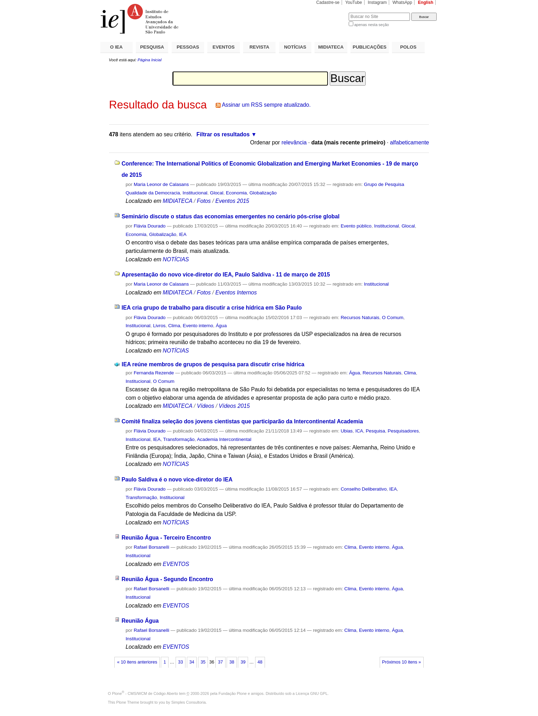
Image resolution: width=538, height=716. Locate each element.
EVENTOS (224, 47)
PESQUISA (152, 47)
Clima (174, 325)
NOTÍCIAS (295, 47)
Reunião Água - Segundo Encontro (167, 579)
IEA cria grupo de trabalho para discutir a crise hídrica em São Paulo (211, 308)
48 (260, 662)
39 (243, 662)
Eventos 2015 (232, 201)
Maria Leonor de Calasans (161, 184)
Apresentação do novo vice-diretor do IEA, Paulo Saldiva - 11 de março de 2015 (225, 275)
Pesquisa (375, 431)
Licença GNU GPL (312, 693)
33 (180, 662)
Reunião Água (140, 621)
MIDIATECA (330, 47)
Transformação (179, 439)
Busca (331, 12)
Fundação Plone (233, 693)
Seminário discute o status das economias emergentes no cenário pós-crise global (230, 216)
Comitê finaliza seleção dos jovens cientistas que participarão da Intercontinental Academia (242, 421)
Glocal (216, 192)
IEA (182, 234)
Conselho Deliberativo (364, 489)
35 (203, 662)
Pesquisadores (403, 431)
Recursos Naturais (360, 317)
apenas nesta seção (371, 25)
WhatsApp (402, 2)
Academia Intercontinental (224, 439)
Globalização (263, 192)
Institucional (195, 192)
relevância (294, 142)
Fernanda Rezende (154, 372)
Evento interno (198, 325)
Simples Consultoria (188, 702)
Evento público (356, 226)
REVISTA (259, 47)
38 (231, 662)
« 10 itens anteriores (137, 662)
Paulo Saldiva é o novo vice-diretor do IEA (176, 479)
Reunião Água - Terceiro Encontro (166, 538)
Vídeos (205, 406)
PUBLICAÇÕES (369, 47)
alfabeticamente (409, 142)
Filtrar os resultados (222, 134)
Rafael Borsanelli (151, 547)
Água (221, 325)
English (425, 2)
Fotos (204, 201)
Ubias (347, 431)
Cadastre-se (328, 2)
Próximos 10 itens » (401, 662)
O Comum (392, 317)
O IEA (116, 47)
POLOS (408, 47)
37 (220, 662)
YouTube (353, 2)
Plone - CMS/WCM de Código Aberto (145, 693)
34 (191, 662)
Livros (159, 325)
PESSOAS (188, 47)
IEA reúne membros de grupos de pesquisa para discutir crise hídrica (213, 364)
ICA (359, 431)
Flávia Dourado (150, 226)
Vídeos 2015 (234, 406)
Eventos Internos (236, 292)
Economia (236, 192)
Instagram (377, 2)
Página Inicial (150, 60)
